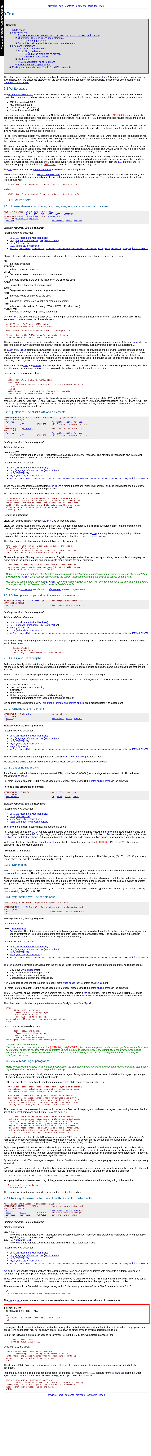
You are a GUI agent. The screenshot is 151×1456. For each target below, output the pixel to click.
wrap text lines (54, 1203)
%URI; (23, 436)
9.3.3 (7, 891)
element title (23, 246)
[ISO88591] (73, 1082)
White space (18, 88)
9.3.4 (7, 924)
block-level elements (74, 782)
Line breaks (10, 115)
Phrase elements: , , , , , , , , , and (58, 35)
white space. (21, 801)
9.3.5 (7, 1095)
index (102, 6)
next (61, 6)
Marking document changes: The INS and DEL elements (41, 67)
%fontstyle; (22, 218)
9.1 (6, 88)
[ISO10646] (118, 115)
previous (52, 6)
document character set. (16, 82)
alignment (22, 771)
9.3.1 (7, 732)
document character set (20, 94)
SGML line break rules (48, 174)
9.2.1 (7, 207)
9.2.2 (7, 422)
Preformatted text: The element (36, 62)
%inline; (52, 218)
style (67, 823)
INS (61, 1242)
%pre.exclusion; (49, 935)
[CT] (17, 467)
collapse (92, 159)
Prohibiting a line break (36, 56)
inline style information (28, 249)
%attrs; (10, 223)
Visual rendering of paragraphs (34, 64)
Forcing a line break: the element (42, 54)
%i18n (69, 223)
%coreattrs (58, 223)
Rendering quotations (35, 40)
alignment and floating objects (32, 848)
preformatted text (42, 169)
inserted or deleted (90, 1318)
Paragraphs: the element (32, 48)
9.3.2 (7, 792)
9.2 (6, 201)
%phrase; (34, 218)
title (76, 823)
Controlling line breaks (29, 51)
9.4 (6, 1242)
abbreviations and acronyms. (102, 356)
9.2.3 (7, 615)
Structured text (19, 32)
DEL (74, 1242)
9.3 (6, 682)
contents (69, 6)
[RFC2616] (49, 164)
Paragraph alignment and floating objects (62, 726)
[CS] (28, 1287)
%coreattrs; (12, 823)
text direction (51, 244)
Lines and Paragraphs (23, 46)
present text (101, 77)
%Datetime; (25, 1261)
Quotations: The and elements (41, 38)
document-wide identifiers (33, 241)
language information (27, 244)
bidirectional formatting (32, 869)
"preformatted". (79, 994)
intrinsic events (140, 252)
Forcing (8, 812)
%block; (38, 428)
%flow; (35, 1250)
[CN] (23, 958)
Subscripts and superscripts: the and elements (46, 43)
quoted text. (42, 500)
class (59, 823)
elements (81, 6)
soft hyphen (42, 900)
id (53, 823)
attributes (92, 6)
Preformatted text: (22, 924)
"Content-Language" (14, 164)
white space (27, 999)
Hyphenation (24, 59)
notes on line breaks (101, 806)
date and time (57, 1289)
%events (78, 223)
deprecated (55, 610)
